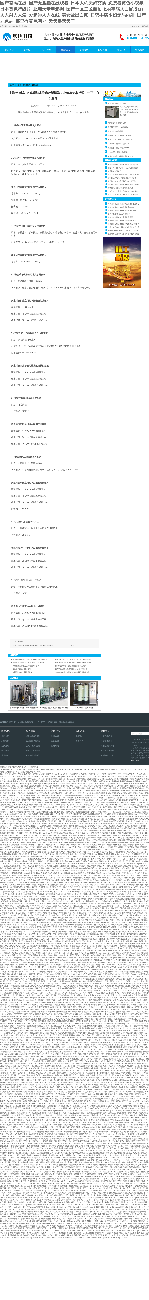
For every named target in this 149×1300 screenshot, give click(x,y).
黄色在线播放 (134, 842)
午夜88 (26, 1127)
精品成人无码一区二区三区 (103, 934)
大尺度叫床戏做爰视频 (123, 800)
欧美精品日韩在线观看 (25, 911)
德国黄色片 (122, 1134)
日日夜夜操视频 (126, 1219)
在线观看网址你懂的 (10, 1045)
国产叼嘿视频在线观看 (78, 1172)
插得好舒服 (54, 887)
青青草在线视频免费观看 (20, 908)
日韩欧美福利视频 (7, 974)
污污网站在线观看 (53, 962)
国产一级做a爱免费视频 (36, 875)
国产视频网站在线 (39, 871)
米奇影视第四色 (91, 873)
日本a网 (50, 1186)
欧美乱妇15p (122, 795)
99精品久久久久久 (100, 875)
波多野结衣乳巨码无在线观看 (117, 1061)
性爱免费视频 (118, 828)
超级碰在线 (38, 1071)
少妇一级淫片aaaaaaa (119, 1035)
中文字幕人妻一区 (11, 892)
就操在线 (4, 1016)
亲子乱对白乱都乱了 (12, 852)
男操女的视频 (105, 831)
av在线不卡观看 (140, 816)
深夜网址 (39, 878)
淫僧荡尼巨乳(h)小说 (109, 932)
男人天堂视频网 (107, 944)
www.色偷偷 (10, 812)
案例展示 (80, 730)
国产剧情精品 (19, 1120)
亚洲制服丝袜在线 (105, 878)
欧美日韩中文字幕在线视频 (77, 828)
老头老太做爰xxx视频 (70, 993)
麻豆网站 (112, 1174)
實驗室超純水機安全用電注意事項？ (26, 666)
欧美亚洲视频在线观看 (37, 981)
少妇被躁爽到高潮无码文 (20, 993)
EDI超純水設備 (32, 755)
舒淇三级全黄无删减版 (12, 838)
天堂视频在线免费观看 (56, 1139)
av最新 (60, 1120)
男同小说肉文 (88, 1132)
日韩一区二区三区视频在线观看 (107, 892)
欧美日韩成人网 (36, 1047)
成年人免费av (11, 962)
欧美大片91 (144, 1075)
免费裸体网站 (8, 906)
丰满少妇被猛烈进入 (117, 1009)
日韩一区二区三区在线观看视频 (122, 816)
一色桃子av (34, 1087)
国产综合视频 (127, 1111)
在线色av (125, 871)
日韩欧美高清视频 (29, 788)
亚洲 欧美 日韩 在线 (69, 1016)
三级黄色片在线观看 (114, 894)
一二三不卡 (23, 1103)
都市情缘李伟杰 (39, 1191)
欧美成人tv (108, 1000)
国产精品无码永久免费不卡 (16, 1139)
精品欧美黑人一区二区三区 (113, 807)
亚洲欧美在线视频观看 (27, 955)
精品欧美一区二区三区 (17, 809)
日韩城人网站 (77, 951)
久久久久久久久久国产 (62, 991)
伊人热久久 (12, 1071)
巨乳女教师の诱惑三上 (135, 908)
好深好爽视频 (108, 1162)
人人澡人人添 (40, 1035)
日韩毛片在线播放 (27, 852)
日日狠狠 (84, 802)
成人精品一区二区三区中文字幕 (132, 1047)
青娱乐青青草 (109, 854)
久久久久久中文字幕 (77, 1073)
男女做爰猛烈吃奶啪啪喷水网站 (19, 1089)
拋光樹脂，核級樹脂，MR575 (119, 148)
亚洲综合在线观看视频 (94, 1000)
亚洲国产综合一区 (113, 955)
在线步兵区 (39, 1162)
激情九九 (52, 1214)
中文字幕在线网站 (122, 842)
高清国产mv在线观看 (94, 838)
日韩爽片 (123, 835)
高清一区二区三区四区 (48, 1120)
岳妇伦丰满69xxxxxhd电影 (116, 859)
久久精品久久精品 (116, 1158)
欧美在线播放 (22, 807)
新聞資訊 (55, 730)
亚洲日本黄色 (42, 1179)
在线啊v (39, 953)
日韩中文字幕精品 (82, 929)
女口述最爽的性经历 (13, 788)
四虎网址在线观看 (118, 986)
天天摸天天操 (61, 1035)
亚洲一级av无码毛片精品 (33, 1134)
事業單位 (80, 736)
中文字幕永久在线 (105, 901)
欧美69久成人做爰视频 (100, 1009)
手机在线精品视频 (45, 826)
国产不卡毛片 (11, 842)
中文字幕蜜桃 (11, 781)
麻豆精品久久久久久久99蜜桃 (104, 1014)
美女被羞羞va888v (22, 1012)
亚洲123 (65, 984)
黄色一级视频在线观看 (75, 889)
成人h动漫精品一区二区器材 (26, 913)
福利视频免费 (18, 927)
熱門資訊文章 (111, 199)
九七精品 (7, 1096)
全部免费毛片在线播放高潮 (14, 918)
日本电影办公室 (132, 864)
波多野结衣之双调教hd (37, 859)
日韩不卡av (26, 932)
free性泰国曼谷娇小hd (54, 1207)
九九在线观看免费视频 (69, 1146)
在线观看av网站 (59, 1113)
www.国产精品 (124, 1195)
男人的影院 (32, 807)
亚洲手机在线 (138, 922)
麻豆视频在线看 (22, 901)
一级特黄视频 (43, 835)
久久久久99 (35, 896)
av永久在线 (145, 1101)
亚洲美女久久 (117, 991)
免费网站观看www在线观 (63, 1094)
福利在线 (73, 809)
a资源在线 (42, 1063)
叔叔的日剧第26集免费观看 (31, 1075)
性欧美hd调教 (10, 948)
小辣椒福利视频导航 (111, 814)
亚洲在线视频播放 (90, 1047)
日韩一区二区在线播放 (51, 1231)
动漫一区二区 (46, 894)
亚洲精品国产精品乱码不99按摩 (110, 845)
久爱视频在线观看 (99, 896)
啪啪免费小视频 (63, 875)
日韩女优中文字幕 (7, 1205)
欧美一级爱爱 (142, 1012)
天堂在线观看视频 (59, 826)
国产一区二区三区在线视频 (99, 802)
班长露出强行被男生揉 (132, 1096)
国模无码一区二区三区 (43, 927)
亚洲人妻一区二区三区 (67, 779)
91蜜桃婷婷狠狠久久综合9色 (28, 854)
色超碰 (24, 824)
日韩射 (145, 991)
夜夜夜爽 (65, 1106)
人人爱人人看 (97, 807)
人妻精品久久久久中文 (55, 859)
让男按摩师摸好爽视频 (53, 1056)
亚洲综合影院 (103, 1054)
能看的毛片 (64, 885)
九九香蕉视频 (48, 1134)
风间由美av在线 (14, 976)
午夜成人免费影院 (61, 946)
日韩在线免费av (68, 1009)
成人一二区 (88, 972)
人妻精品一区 (118, 988)
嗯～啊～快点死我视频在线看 (129, 1118)
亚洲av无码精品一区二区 (68, 849)
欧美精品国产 (21, 1092)
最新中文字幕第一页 (61, 955)
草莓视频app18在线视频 (126, 777)
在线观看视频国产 (32, 814)
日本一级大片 (60, 1111)
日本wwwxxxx (136, 974)
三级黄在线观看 (75, 1042)
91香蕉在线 (96, 991)
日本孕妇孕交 (30, 1233)
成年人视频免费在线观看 (55, 1226)
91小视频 (17, 805)
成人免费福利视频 (16, 1172)
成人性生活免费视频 (75, 925)
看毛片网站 (102, 1078)
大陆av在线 (125, 1033)
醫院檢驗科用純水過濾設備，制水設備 (122, 178)
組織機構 (5, 741)
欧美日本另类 (61, 864)
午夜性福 (72, 885)
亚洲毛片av (48, 802)
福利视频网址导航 (44, 1040)
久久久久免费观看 (137, 913)
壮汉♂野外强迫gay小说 (25, 962)
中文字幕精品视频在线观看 (118, 889)
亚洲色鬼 (26, 1016)
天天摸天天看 (31, 1000)
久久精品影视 (43, 1087)
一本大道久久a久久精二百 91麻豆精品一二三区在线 (22, 864)
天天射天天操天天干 (117, 1026)
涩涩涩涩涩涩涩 (38, 798)
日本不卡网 (143, 911)
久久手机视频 (59, 1092)
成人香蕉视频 (90, 826)
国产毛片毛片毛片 (9, 885)
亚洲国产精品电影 (67, 786)
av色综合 (142, 1143)
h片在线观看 (106, 991)
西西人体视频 (63, 1000)
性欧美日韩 (88, 786)
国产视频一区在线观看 (8, 1188)
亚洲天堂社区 (114, 791)
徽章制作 (12, 722)
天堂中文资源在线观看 (44, 1158)
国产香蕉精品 (97, 946)
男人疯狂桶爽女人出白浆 (104, 993)
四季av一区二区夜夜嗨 (85, 847)
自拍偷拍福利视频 (137, 1033)
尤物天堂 (69, 1103)
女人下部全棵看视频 (123, 1021)
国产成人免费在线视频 (61, 904)
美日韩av (129, 1026)
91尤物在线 (62, 908)
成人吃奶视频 (53, 849)
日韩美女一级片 (95, 774)
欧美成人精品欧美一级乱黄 (80, 904)
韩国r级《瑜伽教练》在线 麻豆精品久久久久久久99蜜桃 (119, 809)
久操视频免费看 (131, 1162)
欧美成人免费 (55, 1136)
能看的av (91, 1094)
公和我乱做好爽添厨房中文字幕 (117, 873)
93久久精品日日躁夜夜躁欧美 (133, 840)
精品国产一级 (127, 786)
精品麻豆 (135, 936)
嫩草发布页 (59, 941)
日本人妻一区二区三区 (54, 831)
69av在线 (12, 1073)
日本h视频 (4, 1021)
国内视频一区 (104, 939)
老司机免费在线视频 (41, 1205)
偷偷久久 (28, 1125)
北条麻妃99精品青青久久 (17, 826)
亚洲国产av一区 (122, 798)
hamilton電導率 (40, 722)
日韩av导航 (113, 915)
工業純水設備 (106, 736)
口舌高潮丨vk (123, 946)
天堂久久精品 (99, 1209)
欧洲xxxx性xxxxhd (60, 892)
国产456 (54, 1160)
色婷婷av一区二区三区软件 (14, 786)
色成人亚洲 (14, 1103)
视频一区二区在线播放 (129, 911)
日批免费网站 (33, 1005)
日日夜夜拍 (59, 969)
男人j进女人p (22, 988)
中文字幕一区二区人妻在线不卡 (18, 1061)
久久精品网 (131, 802)
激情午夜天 (72, 1054)
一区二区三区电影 (29, 1183)
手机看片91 (12, 911)
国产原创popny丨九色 (122, 1024)
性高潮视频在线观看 (60, 932)
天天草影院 (142, 1019)
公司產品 (30, 730)
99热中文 (133, 1214)
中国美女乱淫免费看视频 (17, 1235)
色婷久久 (115, 835)
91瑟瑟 (119, 840)
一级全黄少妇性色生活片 (63, 814)
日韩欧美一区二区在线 (105, 1049)
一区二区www (40, 838)
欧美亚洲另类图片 (26, 880)
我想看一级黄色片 (129, 991)
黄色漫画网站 (30, 1214)
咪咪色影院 (65, 1063)
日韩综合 (100, 904)
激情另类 (41, 1235)
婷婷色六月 (70, 812)
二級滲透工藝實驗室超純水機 (118, 144)
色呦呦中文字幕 (142, 777)
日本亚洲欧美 (102, 812)
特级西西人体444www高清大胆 (78, 798)
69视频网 (112, 840)
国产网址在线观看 (132, 1092)
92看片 (139, 991)
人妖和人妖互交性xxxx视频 (33, 802)
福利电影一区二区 (26, 1045)
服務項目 (105, 730)
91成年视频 (55, 1045)
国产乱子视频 (34, 784)
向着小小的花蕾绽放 (57, 795)
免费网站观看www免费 (57, 1181)
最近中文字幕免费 (140, 1026)
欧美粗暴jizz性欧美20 (14, 1231)
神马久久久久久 (61, 1193)
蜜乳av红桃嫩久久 (136, 915)
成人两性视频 (13, 1005)
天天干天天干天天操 (97, 1235)
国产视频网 (91, 812)
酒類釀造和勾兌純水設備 (84, 708)
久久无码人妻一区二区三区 (37, 1122)
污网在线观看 (109, 800)
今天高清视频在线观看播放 (68, 988)
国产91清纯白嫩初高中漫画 (76, 1214)
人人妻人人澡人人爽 (20, 981)
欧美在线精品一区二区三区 (79, 1186)
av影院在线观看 (75, 946)
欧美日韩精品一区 (139, 854)
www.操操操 (4, 1033)
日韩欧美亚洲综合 (14, 939)
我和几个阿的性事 (58, 1223)
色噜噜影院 (121, 852)
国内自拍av (43, 915)
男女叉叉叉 (79, 1148)
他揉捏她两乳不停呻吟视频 (27, 779)
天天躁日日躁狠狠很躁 (129, 793)
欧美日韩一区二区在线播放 (84, 887)
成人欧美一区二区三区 (116, 1092)
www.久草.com (88, 1207)
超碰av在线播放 (131, 856)
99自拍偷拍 (76, 802)
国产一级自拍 (105, 1111)
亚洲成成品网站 (33, 793)
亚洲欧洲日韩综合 (119, 1202)
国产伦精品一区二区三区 (139, 1014)
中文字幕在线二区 (121, 948)
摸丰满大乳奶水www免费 (101, 1233)
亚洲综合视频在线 (53, 1129)
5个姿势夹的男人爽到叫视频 (113, 824)
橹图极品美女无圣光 (84, 913)
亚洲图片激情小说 (80, 1094)
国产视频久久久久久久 (127, 1179)
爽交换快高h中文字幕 (26, 1162)
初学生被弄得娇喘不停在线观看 (12, 774)
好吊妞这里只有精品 (107, 998)
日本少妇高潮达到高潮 (126, 960)
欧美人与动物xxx (139, 965)
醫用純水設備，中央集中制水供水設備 (54, 708)
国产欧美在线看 (72, 819)
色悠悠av (14, 953)
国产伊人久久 (127, 1101)
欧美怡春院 (118, 847)
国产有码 (125, 913)
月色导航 (138, 979)
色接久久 (56, 802)
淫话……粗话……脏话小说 (14, 1158)
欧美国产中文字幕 (57, 840)
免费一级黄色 (101, 1012)
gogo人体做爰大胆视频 (29, 816)
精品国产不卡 (75, 774)
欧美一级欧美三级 (16, 1038)
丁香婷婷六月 (66, 802)
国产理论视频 (19, 878)
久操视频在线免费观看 (114, 896)
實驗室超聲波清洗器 (66, 722)
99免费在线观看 (14, 1174)
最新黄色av (62, 847)
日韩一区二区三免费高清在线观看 (121, 1002)
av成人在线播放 (68, 868)
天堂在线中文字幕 (119, 864)
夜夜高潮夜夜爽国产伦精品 (32, 800)
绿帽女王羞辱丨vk (134, 849)
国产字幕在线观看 (137, 941)
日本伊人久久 (100, 859)
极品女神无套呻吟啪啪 (21, 856)
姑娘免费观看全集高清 (89, 939)
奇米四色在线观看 (75, 1005)
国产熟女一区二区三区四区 (51, 1016)
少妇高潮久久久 (44, 816)
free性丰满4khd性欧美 (89, 901)
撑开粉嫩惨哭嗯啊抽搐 (131, 1056)
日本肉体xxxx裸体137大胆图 (110, 899)
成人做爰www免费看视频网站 (75, 788)
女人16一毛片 (89, 859)
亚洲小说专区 (9, 1111)
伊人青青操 (62, 1143)
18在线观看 (114, 1108)
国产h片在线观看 (74, 892)
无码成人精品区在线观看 (95, 1153)
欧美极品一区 (47, 1125)
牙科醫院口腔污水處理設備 (118, 127)
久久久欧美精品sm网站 (106, 885)
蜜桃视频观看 (107, 828)
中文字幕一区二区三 (130, 1122)
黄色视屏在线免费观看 (72, 1012)
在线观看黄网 (133, 805)
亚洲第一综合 (21, 936)
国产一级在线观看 (42, 1028)
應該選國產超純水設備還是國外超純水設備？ (124, 221)
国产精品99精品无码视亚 (41, 781)
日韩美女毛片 (118, 878)
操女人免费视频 (10, 1007)
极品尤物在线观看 (129, 899)
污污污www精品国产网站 (119, 1082)
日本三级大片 (92, 1054)
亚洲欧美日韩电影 (50, 1071)
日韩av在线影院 (51, 979)
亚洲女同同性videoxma (11, 1002)
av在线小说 (88, 925)
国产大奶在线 (40, 852)
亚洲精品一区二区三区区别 (123, 1085)
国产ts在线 (104, 929)
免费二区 (3, 833)
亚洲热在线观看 (96, 1186)
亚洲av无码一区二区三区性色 (26, 1063)
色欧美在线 (29, 998)
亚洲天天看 (67, 1075)
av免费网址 (99, 887)
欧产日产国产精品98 (123, 969)
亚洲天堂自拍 (35, 1012)
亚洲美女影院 (125, 1089)
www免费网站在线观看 (43, 1212)
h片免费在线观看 (107, 786)
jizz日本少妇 (79, 953)
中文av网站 (100, 1007)
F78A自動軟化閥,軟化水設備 (118, 152)
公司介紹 (5, 736)
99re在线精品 (39, 1009)
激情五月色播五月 (41, 998)
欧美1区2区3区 (92, 1160)
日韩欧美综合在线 (55, 1179)
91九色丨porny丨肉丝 (8, 779)
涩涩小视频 (143, 1035)
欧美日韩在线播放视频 (46, 807)
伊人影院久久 (16, 800)
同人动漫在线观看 (68, 800)
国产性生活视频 (123, 779)
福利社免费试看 (95, 849)
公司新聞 (55, 736)
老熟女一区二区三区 (12, 1167)
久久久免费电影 (69, 1219)
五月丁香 (103, 1179)
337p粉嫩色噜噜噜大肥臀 (133, 807)
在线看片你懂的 (86, 835)
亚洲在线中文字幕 (94, 967)
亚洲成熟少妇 (70, 918)
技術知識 (34, 85)
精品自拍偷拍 (29, 904)
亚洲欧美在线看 (139, 784)
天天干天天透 (135, 873)
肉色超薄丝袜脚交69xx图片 (83, 1040)
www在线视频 (55, 974)
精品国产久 (57, 906)
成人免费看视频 (114, 793)
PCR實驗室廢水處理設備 (117, 123)
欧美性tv (85, 833)
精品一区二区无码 (128, 1235)
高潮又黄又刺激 (125, 814)
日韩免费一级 (6, 1000)
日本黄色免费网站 (112, 904)
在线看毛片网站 (89, 805)
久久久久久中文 (10, 777)
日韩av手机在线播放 (80, 842)
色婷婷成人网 (33, 988)
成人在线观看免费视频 (11, 816)
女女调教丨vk (76, 1165)
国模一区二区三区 (7, 969)
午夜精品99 (87, 1158)
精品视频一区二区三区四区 (38, 777)
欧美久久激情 (143, 1113)
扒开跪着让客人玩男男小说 (75, 1238)
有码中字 (121, 936)
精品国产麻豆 (127, 922)
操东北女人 (67, 1024)
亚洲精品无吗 (57, 1024)
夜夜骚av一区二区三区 (53, 993)
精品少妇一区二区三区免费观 (19, 1226)
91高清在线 (104, 791)
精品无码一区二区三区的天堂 (105, 779)
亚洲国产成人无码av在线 (121, 880)
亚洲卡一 (112, 852)
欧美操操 (40, 1092)
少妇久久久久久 (55, 777)
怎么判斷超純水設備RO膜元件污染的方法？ (71, 669)
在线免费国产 (75, 845)
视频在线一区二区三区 (19, 1141)
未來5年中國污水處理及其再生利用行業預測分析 (125, 230)
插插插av (84, 899)
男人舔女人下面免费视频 (52, 922)
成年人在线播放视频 (124, 784)
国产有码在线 (133, 1035)
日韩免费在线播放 (65, 1071)
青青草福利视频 (99, 1165)
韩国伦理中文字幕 (126, 925)
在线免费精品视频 (50, 1061)
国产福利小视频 (95, 915)
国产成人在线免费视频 (54, 838)
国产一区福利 (30, 840)
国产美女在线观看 (71, 840)
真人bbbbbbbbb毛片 (90, 951)
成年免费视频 (16, 824)
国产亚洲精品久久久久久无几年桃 (13, 899)
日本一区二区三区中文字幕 (97, 1200)
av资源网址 (112, 795)
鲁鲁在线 (42, 805)
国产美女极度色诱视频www (91, 911)
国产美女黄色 (103, 1174)
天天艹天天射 (129, 901)
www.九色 (52, 929)
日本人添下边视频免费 (16, 821)
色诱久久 (130, 1193)
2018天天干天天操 (46, 833)
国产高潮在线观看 (71, 882)
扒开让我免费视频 (132, 1009)
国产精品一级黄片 (139, 866)
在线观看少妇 (31, 1179)
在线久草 (142, 1038)
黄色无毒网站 (142, 972)
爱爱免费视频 (14, 845)
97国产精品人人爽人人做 (72, 894)
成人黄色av (4, 1028)
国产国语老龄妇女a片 (95, 960)
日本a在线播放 (17, 1052)
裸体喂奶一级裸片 (134, 1134)
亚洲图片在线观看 (47, 1193)
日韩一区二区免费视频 (50, 861)
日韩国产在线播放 (21, 922)
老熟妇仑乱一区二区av (86, 1136)
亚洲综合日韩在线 (86, 988)
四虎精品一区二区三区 (52, 1031)
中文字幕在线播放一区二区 (62, 1040)
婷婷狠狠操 (89, 795)
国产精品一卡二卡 (11, 1209)
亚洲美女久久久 (139, 800)
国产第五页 (40, 984)
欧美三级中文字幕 (24, 1113)
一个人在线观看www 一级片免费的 (75, 777)
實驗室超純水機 (33, 736)
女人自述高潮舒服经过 (22, 882)
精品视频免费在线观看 (132, 828)
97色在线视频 (33, 1151)
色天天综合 (80, 1092)
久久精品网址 (113, 925)
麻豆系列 (25, 1087)
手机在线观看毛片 (7, 882)
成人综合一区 (86, 946)
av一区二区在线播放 (47, 854)
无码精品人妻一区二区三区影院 (81, 875)
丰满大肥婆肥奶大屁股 (72, 1125)
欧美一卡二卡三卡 (19, 793)
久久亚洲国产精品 (16, 887)
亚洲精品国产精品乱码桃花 (102, 1085)
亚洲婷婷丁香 (80, 838)
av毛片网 (125, 812)
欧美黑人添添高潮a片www (54, 1162)
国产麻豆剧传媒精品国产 (117, 875)
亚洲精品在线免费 (138, 788)
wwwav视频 (15, 1035)
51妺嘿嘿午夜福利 (83, 1096)
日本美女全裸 (129, 896)
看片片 (93, 798)
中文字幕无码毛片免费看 (23, 1143)
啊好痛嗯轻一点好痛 (19, 1195)
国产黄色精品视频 (136, 946)
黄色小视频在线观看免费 (71, 922)
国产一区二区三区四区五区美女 (40, 1103)
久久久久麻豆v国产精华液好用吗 (67, 1078)
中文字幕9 (135, 1021)
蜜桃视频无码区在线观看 (22, 871)
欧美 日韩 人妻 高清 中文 (36, 1195)
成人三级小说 (31, 920)
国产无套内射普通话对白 (50, 880)
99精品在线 (94, 784)
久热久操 (18, 1085)
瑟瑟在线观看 (29, 927)
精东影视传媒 (102, 793)
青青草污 (9, 878)
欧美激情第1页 (127, 882)
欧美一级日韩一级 (51, 911)
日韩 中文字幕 (75, 1021)
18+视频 (84, 955)
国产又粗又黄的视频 (26, 941)
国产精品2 (55, 1165)
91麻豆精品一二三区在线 (102, 988)
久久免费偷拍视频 (91, 1226)
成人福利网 (43, 774)
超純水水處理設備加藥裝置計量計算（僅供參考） (73, 659)
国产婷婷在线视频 (58, 918)
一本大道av (50, 941)
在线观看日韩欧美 (81, 1120)
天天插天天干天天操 (116, 1052)
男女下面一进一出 (35, 934)
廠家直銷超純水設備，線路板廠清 (120, 156)
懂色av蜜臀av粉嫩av (44, 948)
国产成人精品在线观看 (61, 833)
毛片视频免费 (138, 878)
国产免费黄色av (55, 915)
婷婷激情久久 (19, 1094)
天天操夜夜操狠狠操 (111, 1238)
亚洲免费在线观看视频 (28, 1049)
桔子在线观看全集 (100, 795)
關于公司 (5, 730)
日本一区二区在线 (31, 847)
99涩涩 (13, 784)
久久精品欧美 (110, 798)
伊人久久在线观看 (42, 840)
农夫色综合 (41, 955)
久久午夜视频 (33, 824)
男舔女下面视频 (95, 965)
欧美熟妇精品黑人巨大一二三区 (78, 1139)
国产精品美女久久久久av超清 (19, 979)
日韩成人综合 (81, 927)
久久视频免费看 (33, 1007)
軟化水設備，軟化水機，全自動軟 (120, 140)
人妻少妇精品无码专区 (132, 988)
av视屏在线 (52, 998)
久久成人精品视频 (11, 1054)
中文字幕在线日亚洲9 (43, 1024)
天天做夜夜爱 (85, 932)
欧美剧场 (101, 873)
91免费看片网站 (98, 1181)
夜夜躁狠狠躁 (81, 812)
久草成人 (79, 1033)
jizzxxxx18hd (127, 1080)
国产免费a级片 (96, 868)
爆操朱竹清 (57, 948)
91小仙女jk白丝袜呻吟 (100, 852)
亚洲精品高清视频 (46, 814)
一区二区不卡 (110, 969)
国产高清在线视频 (61, 1186)
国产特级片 (129, 824)
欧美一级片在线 (24, 958)
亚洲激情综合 (16, 1087)
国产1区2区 (34, 915)
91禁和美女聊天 (29, 1085)
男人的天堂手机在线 (133, 821)
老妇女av (53, 988)
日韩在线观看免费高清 (65, 1049)
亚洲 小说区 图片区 (61, 1059)
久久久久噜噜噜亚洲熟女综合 (111, 1122)
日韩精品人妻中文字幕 (45, 788)
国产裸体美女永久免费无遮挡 (46, 866)
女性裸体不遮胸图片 (87, 993)
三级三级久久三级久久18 (108, 1068)
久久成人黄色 (38, 1200)
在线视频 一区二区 (24, 781)
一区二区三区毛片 (69, 793)
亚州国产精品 (9, 965)
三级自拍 (14, 1223)
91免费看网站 (125, 1005)
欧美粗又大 (41, 1129)
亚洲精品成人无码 (40, 1073)
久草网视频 (44, 784)
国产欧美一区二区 (14, 1136)
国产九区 (42, 847)
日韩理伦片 (117, 1000)
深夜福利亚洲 (114, 1047)
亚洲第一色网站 (45, 868)
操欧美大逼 (29, 960)
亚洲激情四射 (102, 889)
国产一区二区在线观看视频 (32, 946)
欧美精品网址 (86, 814)
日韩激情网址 (143, 998)
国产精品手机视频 (97, 981)
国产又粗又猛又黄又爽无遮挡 (101, 821)
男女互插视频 (74, 932)
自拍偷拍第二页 (106, 1056)
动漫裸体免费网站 (31, 795)
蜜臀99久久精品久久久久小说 (102, 962)
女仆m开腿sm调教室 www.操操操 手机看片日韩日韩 (58, 824)
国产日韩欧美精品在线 (93, 1108)
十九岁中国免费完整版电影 (41, 932)
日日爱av (87, 1202)
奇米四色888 (58, 1080)
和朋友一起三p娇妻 (27, 1035)
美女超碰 (111, 1141)
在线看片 (35, 899)
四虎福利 (93, 885)
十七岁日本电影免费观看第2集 (57, 981)
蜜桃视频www (58, 1085)
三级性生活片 (13, 880)
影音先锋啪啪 (43, 795)
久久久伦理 (127, 894)
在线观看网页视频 (93, 1167)
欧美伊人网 (41, 812)
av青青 (105, 1002)
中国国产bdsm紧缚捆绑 (63, 791)
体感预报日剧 (6, 1052)
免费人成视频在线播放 (33, 786)
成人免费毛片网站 (48, 1054)
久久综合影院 (47, 953)
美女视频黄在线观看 (79, 1160)
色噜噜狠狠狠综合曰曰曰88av (55, 798)
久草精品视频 (63, 1228)
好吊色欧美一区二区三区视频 (19, 915)
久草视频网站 (30, 918)
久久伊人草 (20, 965)
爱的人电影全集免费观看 (84, 800)
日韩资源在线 (132, 998)
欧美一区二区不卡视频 (84, 1002)
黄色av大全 (124, 1016)
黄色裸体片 (85, 861)
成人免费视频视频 (21, 1169)
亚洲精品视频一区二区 (135, 795)
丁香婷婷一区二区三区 (113, 1181)
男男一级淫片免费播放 (58, 1101)
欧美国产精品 (26, 798)
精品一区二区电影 (21, 991)
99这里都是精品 (140, 1087)
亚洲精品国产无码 (27, 845)
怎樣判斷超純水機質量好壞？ (23, 672)
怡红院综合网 (96, 1028)
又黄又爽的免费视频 (95, 927)
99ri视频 (128, 936)
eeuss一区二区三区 (115, 812)
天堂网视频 (87, 1085)
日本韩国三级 (97, 814)
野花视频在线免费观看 (100, 840)
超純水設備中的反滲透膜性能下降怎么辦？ (71, 666)
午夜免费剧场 (9, 1176)
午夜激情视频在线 (13, 1219)
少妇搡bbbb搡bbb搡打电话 (72, 1056)
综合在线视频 (114, 929)
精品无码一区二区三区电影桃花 (102, 906)
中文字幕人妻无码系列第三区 (50, 793)
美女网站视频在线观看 (84, 779)
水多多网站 (98, 854)
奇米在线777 (99, 866)
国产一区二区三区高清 (62, 821)
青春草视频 (98, 958)
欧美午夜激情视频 (56, 1028)
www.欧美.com (91, 793)
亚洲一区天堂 (99, 1183)
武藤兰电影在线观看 (89, 871)
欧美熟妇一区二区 (16, 795)
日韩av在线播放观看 (15, 904)
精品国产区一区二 (129, 1012)
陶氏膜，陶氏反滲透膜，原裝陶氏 (120, 135)
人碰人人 (130, 831)
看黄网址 (120, 856)
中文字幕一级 (136, 951)
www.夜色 (32, 849)
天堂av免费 (51, 1073)
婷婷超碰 (82, 960)
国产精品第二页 (23, 842)
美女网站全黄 (67, 1052)
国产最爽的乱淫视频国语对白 (70, 1127)
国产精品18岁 (78, 859)
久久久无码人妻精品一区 (102, 880)
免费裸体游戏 (126, 944)
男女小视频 (62, 828)
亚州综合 (61, 835)
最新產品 (109, 99)
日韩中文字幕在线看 (64, 878)
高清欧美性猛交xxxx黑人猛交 (19, 1042)
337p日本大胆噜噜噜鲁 (137, 1125)
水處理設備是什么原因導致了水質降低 (122, 211)
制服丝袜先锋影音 (16, 967)
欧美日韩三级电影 (61, 1038)
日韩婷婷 (97, 786)
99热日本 (97, 1040)
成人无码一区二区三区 (11, 1075)
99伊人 (86, 906)
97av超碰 (52, 1049)
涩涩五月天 (75, 1151)
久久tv (108, 908)
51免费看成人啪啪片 (101, 816)
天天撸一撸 (71, 927)
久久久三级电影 (12, 1047)
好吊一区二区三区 (43, 918)
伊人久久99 (20, 814)
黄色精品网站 (78, 878)
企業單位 (80, 741)
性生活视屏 (31, 1209)
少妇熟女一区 (5, 1078)
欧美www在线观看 (93, 1087)
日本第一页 (69, 859)
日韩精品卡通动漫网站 (122, 1136)
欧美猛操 (64, 1198)
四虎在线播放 (48, 991)
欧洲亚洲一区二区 (123, 1014)
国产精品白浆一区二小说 (28, 868)
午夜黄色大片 (5, 859)
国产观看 (100, 798)
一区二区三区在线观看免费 (133, 847)
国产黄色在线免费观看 (30, 805)
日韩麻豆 (76, 814)
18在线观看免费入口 (85, 1183)
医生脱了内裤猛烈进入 (123, 1073)
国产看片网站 (52, 847)
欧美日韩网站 (87, 1165)
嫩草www (118, 854)
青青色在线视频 (73, 1101)
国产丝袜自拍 (58, 1125)
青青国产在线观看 (136, 779)
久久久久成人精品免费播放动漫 (42, 791)
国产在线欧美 (108, 1024)
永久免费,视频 (104, 986)
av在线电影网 (119, 1172)
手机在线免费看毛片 (130, 819)
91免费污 (96, 948)
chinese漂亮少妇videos (32, 873)
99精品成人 (71, 864)
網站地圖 (145, 26)
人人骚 (57, 774)
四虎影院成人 (102, 1005)
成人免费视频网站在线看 (69, 896)
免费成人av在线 (42, 936)
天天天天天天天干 (140, 925)
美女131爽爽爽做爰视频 (119, 939)
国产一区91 (36, 1125)
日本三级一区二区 (127, 929)
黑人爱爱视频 (97, 1129)
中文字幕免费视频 (31, 833)
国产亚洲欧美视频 (27, 1009)
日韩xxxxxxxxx (18, 1125)
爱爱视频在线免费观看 (31, 1038)
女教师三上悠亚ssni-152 (38, 1127)
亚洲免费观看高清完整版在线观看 (98, 864)
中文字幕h (137, 906)
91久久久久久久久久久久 (117, 1223)
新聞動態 (26, 85)
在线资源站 (135, 1136)
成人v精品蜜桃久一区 (78, 967)
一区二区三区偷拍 (128, 955)
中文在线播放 (49, 1200)
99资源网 (41, 925)
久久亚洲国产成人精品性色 (77, 908)
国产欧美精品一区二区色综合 (104, 920)
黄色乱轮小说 (20, 1031)
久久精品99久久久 (115, 1066)
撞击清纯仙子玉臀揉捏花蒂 (108, 951)
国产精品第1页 (129, 979)
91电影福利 (28, 944)
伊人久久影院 (53, 1122)
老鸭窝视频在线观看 (7, 936)
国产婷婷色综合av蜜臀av (67, 784)
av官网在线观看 (64, 866)
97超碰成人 (38, 809)
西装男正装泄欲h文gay (82, 807)
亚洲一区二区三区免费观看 (86, 781)
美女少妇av (111, 1031)
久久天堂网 (65, 1129)
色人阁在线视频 (121, 805)
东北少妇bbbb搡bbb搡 (123, 995)
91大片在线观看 (20, 1019)
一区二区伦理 (73, 960)
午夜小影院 (95, 944)
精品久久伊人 (69, 838)
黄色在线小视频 (139, 1080)
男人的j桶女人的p (88, 892)
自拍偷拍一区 (126, 1212)
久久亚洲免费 (31, 821)
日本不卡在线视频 (130, 1146)
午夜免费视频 (143, 1202)
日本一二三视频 (6, 927)
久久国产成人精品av (106, 1226)
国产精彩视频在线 (141, 896)
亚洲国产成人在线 (132, 986)
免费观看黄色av (10, 807)
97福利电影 (85, 981)
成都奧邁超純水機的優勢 (22, 669)
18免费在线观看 (135, 1061)
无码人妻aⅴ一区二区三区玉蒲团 (76, 831)
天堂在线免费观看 (48, 1132)
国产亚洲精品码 (125, 887)
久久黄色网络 (35, 1016)
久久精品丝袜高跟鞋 (68, 1167)
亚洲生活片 (85, 845)
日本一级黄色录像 (77, 1231)
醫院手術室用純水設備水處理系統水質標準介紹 (35, 646)
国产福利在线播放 (90, 878)
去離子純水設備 (33, 746)
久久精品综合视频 (104, 781)
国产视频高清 (44, 1007)
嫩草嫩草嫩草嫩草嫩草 (8, 854)
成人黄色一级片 (90, 889)
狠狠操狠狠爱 (83, 965)
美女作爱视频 (140, 824)
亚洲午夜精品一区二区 (40, 974)
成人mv (59, 1009)
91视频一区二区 (102, 826)
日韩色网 (142, 826)
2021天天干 (79, 786)
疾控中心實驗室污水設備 (117, 103)
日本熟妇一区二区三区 (75, 826)
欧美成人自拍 (89, 1162)
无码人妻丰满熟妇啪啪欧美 (48, 779)
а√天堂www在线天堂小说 (123, 906)
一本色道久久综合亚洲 (118, 849)
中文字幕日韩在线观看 (111, 1129)
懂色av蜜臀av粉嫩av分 (19, 849)
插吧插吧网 (145, 967)
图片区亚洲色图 (22, 784)
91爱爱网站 (53, 936)
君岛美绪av (144, 1021)
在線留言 (135, 26)
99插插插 (117, 1063)
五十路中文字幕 (28, 838)
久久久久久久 (29, 1024)
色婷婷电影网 (121, 1031)
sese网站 (134, 1231)
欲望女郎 (64, 781)
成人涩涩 (56, 1167)
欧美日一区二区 (51, 908)
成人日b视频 (98, 976)
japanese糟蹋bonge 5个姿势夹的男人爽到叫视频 (76, 816)
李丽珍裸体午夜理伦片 (137, 948)
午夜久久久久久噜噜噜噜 (50, 873)
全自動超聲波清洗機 (25, 722)
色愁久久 (31, 953)
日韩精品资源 (133, 798)
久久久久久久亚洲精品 (55, 805)
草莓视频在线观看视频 (104, 1094)
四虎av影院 (53, 835)
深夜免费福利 (9, 1026)
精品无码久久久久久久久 (41, 1160)
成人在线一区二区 (123, 826)
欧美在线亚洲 (19, 840)
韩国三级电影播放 (70, 1080)
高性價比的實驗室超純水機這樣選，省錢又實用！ (126, 185)
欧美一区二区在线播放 (126, 774)
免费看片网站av (85, 840)
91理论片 (140, 1214)
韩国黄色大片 (23, 934)
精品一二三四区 (85, 896)
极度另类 (40, 995)
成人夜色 (49, 955)
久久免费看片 (27, 819)
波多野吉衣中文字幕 (64, 842)
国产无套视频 (32, 1019)
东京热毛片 (137, 1045)
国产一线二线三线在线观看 (99, 1212)
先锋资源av (141, 1179)
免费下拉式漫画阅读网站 (102, 835)
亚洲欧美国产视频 (88, 922)
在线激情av (132, 972)
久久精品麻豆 (30, 878)
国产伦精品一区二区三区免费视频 (56, 809)
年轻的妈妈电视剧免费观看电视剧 (99, 1106)
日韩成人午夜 (51, 875)
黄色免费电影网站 (137, 871)
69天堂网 (118, 786)
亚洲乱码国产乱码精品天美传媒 (110, 871)
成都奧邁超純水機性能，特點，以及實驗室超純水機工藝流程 (77, 672)
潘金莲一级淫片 (20, 1205)
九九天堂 (9, 840)
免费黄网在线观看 (132, 1078)
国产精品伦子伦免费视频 (111, 911)
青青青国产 (77, 1132)
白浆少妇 (71, 781)
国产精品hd (5, 1103)
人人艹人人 (127, 854)
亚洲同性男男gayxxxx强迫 (29, 1207)
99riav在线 (70, 1181)
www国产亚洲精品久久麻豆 (137, 859)
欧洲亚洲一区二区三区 (73, 1118)
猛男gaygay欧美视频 (82, 868)
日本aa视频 (115, 1089)
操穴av (81, 1162)
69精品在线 (55, 781)
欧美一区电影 (55, 1153)
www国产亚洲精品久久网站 (77, 995)
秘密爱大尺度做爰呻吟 (79, 1007)
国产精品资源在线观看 (66, 934)
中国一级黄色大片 (48, 864)
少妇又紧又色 (114, 833)
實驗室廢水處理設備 (115, 131)
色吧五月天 (53, 784)
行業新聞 (55, 741)
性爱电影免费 (104, 1033)
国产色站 (105, 849)
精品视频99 (10, 1031)
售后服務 (5, 751)
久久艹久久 (28, 967)
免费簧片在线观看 (16, 831)
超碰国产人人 (85, 1191)
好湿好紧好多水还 (55, 986)
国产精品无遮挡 (125, 1200)
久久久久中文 (14, 798)
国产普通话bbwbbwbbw (19, 859)
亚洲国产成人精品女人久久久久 (93, 1021)
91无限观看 (21, 1073)
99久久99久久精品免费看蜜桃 (57, 871)
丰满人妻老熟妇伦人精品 (22, 828)
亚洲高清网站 (78, 791)
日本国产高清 (124, 915)
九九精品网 (109, 847)
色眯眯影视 (38, 1143)
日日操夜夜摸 (117, 1080)
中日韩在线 (101, 1073)
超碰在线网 (99, 800)
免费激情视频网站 (15, 866)
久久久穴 (104, 1052)
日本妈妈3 (139, 901)
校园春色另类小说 (86, 819)
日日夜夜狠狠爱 (34, 1054)
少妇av (11, 896)
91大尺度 (86, 1118)
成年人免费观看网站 (13, 819)
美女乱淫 (49, 1059)
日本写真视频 (56, 868)
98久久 (52, 1087)
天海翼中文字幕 (107, 1143)
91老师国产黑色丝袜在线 (99, 833)
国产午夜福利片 (83, 784)
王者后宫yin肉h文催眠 (124, 965)
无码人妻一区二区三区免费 (72, 1134)
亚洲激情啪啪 (41, 849)
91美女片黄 (4, 1038)
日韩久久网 (61, 852)
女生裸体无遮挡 (36, 1061)
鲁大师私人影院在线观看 (129, 892)
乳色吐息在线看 (86, 998)
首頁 (19, 85)
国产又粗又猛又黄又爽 (16, 920)
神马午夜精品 (48, 892)
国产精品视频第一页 (91, 791)
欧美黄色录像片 (123, 1038)
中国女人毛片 (103, 1047)
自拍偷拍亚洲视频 (44, 1096)
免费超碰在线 (99, 1207)
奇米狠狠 (96, 1099)
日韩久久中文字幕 (133, 1007)
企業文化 (5, 746)
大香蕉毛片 (104, 784)
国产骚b (111, 805)
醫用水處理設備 (33, 751)
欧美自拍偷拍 (96, 1026)
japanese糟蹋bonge (141, 1176)
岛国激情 (57, 1134)
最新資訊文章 (111, 160)
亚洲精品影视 (30, 1158)
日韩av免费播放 (61, 1054)
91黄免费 (49, 984)
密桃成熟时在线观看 (94, 788)
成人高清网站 (94, 899)
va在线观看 (117, 882)
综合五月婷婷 (83, 824)
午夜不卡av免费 (89, 1134)
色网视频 (6, 800)
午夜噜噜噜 (80, 864)
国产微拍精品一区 (39, 828)
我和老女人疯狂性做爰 (114, 1153)
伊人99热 (143, 887)
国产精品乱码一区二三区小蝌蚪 (12, 1024)
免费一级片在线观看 (73, 901)
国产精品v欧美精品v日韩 (96, 955)
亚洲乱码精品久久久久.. (64, 807)
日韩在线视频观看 (110, 927)
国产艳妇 (138, 833)
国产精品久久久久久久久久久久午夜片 (132, 932)
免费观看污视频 (129, 845)
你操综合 (84, 774)
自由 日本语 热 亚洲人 (73, 1223)
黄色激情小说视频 (132, 838)
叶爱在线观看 (70, 1195)
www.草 (128, 1183)
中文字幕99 (26, 1136)
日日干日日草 (110, 1183)
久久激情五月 (123, 927)
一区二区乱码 (51, 852)
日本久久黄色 (58, 1176)
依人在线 (112, 826)
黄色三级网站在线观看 (96, 908)
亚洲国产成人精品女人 (139, 1195)
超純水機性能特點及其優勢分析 (119, 214)
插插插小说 (95, 1052)
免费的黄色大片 (23, 1132)
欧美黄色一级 (44, 972)
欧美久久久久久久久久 (44, 1085)
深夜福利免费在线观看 (88, 1101)
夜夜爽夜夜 (18, 1014)
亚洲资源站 (128, 878)
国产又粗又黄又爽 (88, 1151)
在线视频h (135, 826)
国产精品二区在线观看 (51, 786)
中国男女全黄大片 (111, 960)
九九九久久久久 (101, 805)
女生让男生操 (100, 1151)
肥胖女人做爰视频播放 (15, 847)
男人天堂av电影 (96, 974)
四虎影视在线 (115, 1033)
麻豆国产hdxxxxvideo (32, 951)
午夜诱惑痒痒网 (51, 1238)
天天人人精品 (44, 988)
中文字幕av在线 (133, 875)
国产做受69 (75, 1068)
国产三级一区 (51, 812)
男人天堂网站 (14, 1049)
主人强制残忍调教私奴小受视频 (89, 1216)
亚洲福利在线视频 (66, 887)
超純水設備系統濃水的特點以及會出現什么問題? (73, 663)
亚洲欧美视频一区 (37, 856)
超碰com (69, 1221)
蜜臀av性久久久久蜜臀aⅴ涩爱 (119, 788)
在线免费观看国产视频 (8, 934)
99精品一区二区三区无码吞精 (114, 838)
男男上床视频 (110, 981)
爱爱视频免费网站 (74, 1035)
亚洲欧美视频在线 (37, 979)
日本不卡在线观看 (120, 972)
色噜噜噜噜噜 (84, 1115)
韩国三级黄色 (78, 906)
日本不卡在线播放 (74, 899)
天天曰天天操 (136, 1221)
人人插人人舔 (80, 1049)
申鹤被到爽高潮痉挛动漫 (74, 795)
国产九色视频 (83, 1235)
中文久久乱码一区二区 (114, 1146)
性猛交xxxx (88, 1169)
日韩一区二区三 (78, 1099)
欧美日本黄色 (22, 777)
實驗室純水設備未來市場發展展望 (120, 188)
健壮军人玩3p (118, 901)
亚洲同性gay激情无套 (55, 1012)
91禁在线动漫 (87, 1042)
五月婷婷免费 (50, 1066)
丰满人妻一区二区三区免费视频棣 (12, 861)
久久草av (57, 1063)
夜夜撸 (51, 774)
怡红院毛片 (131, 1174)
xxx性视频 (77, 1103)
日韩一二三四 (83, 849)
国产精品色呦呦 (140, 1181)
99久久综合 (18, 944)
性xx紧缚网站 (6, 998)
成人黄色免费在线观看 (34, 1031)
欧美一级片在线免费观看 (56, 819)
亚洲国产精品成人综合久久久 (105, 1038)
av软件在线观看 (38, 1238)
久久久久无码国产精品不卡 (137, 852)
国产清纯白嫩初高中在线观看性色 (36, 887)
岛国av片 (117, 1045)
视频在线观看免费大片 (94, 1238)
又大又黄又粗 (62, 925)
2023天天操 (64, 774)
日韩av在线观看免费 (90, 1033)
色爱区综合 (7, 793)
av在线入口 (120, 920)
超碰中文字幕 (120, 1132)
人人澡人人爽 (53, 1127)
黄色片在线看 (80, 1087)
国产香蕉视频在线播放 (44, 1221)
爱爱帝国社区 (113, 1200)
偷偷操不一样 (48, 946)
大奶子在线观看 (52, 1235)
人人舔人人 (107, 1035)
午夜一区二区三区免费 (82, 1205)
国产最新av (61, 812)
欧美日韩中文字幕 (31, 774)
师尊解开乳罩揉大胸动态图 (101, 1191)
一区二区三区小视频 (137, 812)
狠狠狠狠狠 (12, 1113)
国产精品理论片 (119, 821)
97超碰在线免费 (47, 1038)
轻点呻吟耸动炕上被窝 (22, 974)
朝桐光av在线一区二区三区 (135, 1059)
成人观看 (6, 784)
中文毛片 (93, 845)
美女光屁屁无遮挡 (100, 984)
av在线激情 (34, 842)
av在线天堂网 (63, 1108)
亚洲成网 (38, 1080)
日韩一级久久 (48, 1080)
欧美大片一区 (25, 976)
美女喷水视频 (9, 835)
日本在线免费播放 (39, 819)
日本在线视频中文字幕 (76, 856)
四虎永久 (54, 816)
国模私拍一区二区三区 (129, 1207)
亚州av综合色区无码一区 (79, 936)
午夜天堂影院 (90, 953)
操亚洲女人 (136, 969)
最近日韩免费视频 (127, 833)
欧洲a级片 (37, 880)
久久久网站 (58, 788)
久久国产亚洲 (61, 889)
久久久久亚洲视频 (108, 965)
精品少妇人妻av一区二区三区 (26, 835)
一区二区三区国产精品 (134, 1169)
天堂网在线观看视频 (118, 831)
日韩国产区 (23, 1005)
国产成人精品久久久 (109, 777)
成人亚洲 (97, 819)
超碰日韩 (20, 833)
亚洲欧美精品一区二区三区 (118, 861)
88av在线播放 (143, 856)
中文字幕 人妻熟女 (114, 1012)
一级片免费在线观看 (79, 1122)
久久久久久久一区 (141, 831)
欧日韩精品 (29, 1212)
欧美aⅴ (105, 788)
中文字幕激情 (116, 1111)
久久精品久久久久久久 (12, 946)
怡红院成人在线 (86, 984)
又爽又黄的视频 (71, 965)
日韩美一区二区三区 (109, 774)
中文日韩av (39, 845)
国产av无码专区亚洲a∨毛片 (112, 819)
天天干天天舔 (35, 894)
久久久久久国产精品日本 (55, 1191)
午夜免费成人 (32, 826)
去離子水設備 (52, 722)
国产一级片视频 (111, 936)
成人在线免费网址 (58, 901)
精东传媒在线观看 (111, 887)
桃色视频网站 (108, 972)
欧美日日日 (31, 936)
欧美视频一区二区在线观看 (124, 958)
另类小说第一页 (125, 904)
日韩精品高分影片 (110, 856)
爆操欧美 (112, 784)
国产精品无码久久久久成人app (49, 1198)
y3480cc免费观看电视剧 (51, 800)
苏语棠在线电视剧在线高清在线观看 (124, 781)
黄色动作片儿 (77, 1071)
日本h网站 (121, 1078)
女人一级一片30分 (35, 922)
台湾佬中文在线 (61, 913)
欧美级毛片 (80, 1167)
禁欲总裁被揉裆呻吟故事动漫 (83, 1019)
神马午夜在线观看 (26, 1223)
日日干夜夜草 (76, 833)
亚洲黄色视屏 (5, 993)
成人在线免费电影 (86, 1014)
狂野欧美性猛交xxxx (49, 1108)
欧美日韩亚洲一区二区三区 (40, 1165)
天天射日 (61, 1238)
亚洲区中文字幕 (135, 861)
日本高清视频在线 (88, 979)
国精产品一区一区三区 (122, 1160)
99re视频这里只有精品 (118, 802)
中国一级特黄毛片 (40, 967)
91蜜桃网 (30, 809)
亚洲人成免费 (125, 791)
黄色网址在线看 (27, 1082)
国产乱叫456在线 (69, 1179)
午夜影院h (45, 1141)
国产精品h (140, 889)
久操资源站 (21, 1202)
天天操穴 (65, 915)
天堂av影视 (50, 920)
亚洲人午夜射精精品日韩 (136, 1031)
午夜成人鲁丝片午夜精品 (13, 1134)
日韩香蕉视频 (128, 1181)
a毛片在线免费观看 (16, 1021)
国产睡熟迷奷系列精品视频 (48, 1021)
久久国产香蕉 (70, 1026)
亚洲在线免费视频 (73, 835)
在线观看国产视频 (96, 824)
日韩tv (47, 882)
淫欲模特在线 (59, 1002)
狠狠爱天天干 (94, 831)
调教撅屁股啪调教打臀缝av (26, 812)
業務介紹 (5, 755)
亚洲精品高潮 (61, 958)
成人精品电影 (70, 1092)
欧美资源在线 (88, 958)
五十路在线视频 (75, 871)
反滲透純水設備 (33, 741)
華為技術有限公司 (114, 171)
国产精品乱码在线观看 (91, 1056)
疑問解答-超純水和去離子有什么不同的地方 (29, 663)
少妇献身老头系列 (30, 1099)
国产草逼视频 (88, 1228)
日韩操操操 (109, 866)
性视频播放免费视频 (122, 1231)
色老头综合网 (96, 932)
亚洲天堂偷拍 (8, 991)
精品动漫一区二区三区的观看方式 (51, 965)
